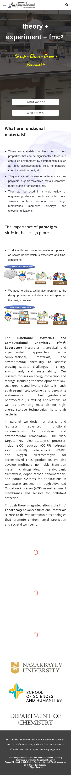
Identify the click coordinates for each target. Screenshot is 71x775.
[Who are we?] (35, 113)
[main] (35, 32)
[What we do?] (35, 102)
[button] (4, 4)
